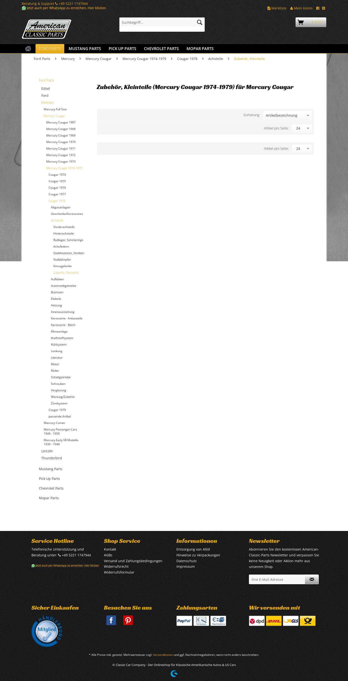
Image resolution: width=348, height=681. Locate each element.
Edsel (45, 88)
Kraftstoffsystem (62, 338)
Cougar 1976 (57, 188)
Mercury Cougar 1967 (61, 122)
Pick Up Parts (49, 478)
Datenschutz (186, 561)
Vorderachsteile (64, 227)
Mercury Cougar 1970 (61, 142)
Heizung (56, 305)
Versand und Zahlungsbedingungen (133, 561)
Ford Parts (46, 80)
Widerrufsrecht (116, 566)
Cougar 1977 (57, 194)
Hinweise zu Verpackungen (198, 555)
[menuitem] (162, 24)
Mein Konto (301, 8)
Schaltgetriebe (61, 377)
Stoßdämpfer (62, 259)
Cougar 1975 (57, 181)
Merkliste (277, 8)
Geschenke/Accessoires (67, 214)
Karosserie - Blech (63, 325)
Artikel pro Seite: (276, 128)
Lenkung (56, 351)
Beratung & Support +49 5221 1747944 (55, 3)
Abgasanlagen (60, 207)
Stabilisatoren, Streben (68, 253)
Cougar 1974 (57, 175)
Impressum (185, 566)
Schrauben (58, 384)
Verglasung (58, 390)
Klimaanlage (59, 331)
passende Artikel (60, 416)
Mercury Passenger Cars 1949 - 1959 (60, 431)
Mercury (47, 102)
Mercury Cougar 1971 (61, 148)
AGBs (108, 555)
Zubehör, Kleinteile (66, 273)
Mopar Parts (49, 498)
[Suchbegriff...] (162, 22)
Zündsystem (59, 403)
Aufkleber (57, 279)
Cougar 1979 (57, 410)
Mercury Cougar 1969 (61, 135)
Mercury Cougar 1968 (61, 129)
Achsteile (57, 220)
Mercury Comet (54, 423)
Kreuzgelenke (62, 266)
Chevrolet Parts (51, 488)
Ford (45, 95)
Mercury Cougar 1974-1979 (64, 168)
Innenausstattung (62, 312)
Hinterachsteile (63, 233)
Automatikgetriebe (63, 286)
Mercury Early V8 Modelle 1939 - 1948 (61, 442)
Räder (55, 371)
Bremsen (57, 292)
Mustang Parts (50, 469)
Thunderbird (51, 458)
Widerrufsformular (119, 572)
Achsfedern (61, 246)
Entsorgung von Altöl (193, 549)
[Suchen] (200, 22)
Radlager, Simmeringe (68, 240)
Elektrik (56, 299)
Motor (55, 364)
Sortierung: (251, 115)
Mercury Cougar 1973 (61, 161)
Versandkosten (163, 655)
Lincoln (47, 451)
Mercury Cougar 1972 (61, 155)
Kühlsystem (58, 344)
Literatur (57, 358)
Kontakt (110, 549)
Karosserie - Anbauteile (66, 318)
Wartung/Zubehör (63, 397)
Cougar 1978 (57, 201)
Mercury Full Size (55, 109)
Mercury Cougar (54, 116)
